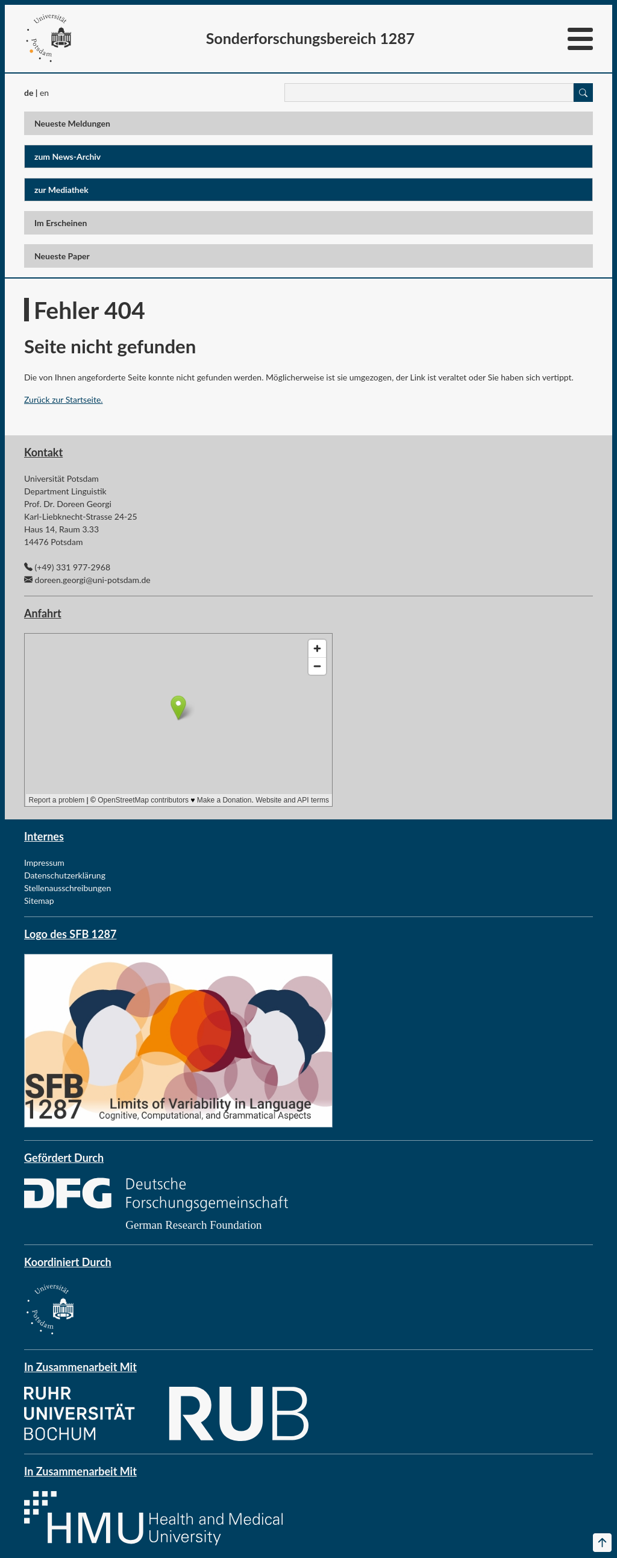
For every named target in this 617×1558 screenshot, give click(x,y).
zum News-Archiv (67, 156)
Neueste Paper (62, 256)
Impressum (44, 862)
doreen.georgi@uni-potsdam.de (93, 580)
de (28, 92)
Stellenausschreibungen (67, 888)
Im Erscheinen (60, 223)
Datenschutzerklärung (64, 875)
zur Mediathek (61, 189)
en (44, 92)
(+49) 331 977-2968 (72, 567)
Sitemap (39, 900)
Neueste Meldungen (72, 123)
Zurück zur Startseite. (63, 399)
